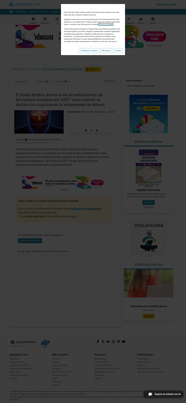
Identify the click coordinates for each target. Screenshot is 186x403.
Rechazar (106, 50)
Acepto (118, 50)
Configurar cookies (89, 50)
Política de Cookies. (105, 24)
